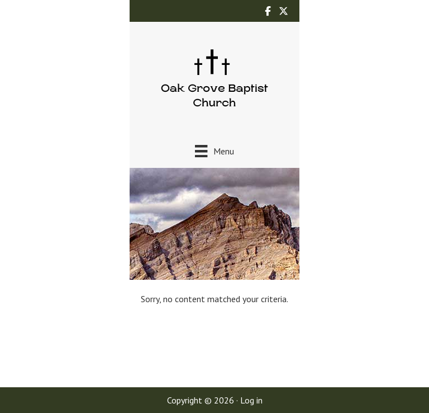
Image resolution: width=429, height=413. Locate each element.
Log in (251, 400)
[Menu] (214, 151)
